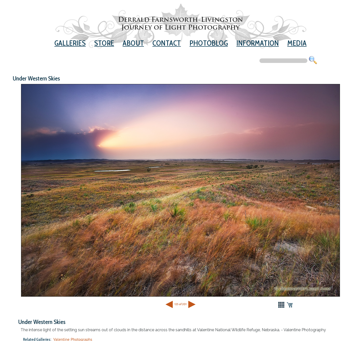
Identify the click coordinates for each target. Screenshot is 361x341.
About (133, 43)
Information (257, 43)
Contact (166, 43)
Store (104, 43)
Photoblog (209, 43)
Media (297, 43)
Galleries (70, 43)
